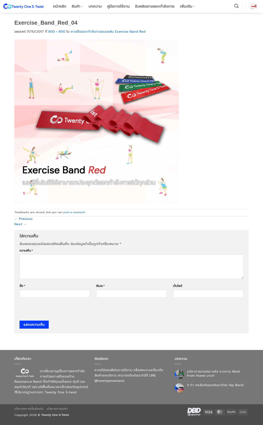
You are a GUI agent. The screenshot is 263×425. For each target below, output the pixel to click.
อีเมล (100, 286)
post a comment (74, 212)
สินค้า (77, 6)
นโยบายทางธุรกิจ (57, 409)
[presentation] (51, 311)
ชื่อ (22, 286)
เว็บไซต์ (177, 286)
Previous (23, 218)
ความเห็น (26, 250)
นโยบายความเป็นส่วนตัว (29, 409)
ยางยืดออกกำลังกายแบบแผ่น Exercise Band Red (108, 31)
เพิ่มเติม (187, 6)
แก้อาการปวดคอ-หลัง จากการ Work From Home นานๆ (213, 374)
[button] (254, 6)
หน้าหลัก (59, 6)
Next (20, 224)
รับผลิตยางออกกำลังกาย (154, 6)
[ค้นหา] (236, 5)
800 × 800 (56, 31)
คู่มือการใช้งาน (118, 6)
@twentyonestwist (110, 380)
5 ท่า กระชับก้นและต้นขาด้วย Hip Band (215, 385)
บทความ (95, 6)
